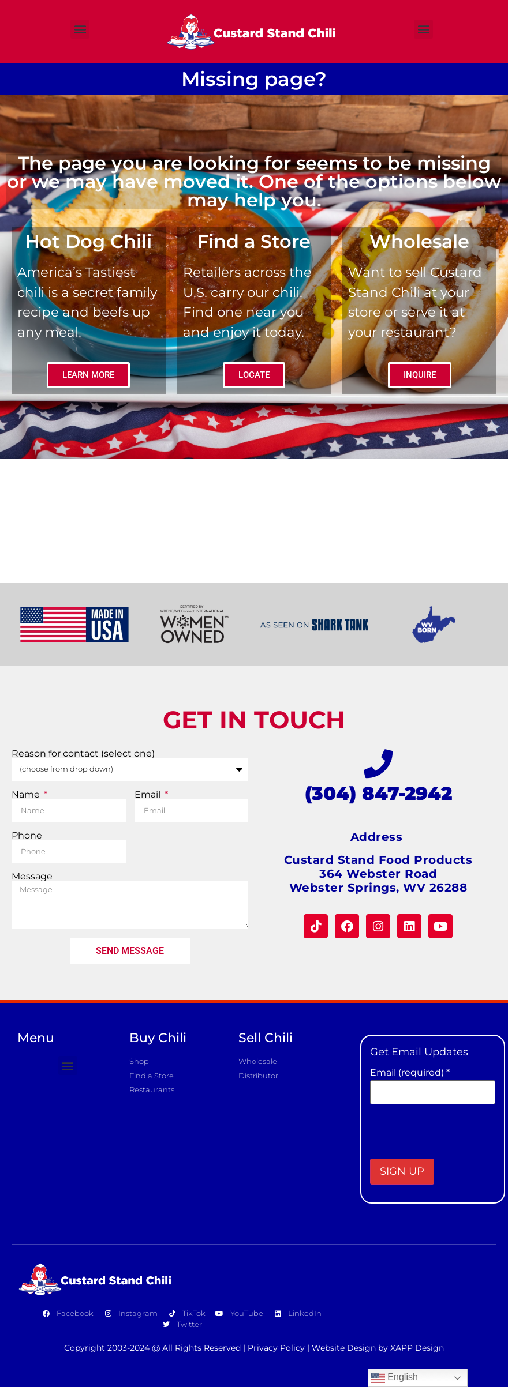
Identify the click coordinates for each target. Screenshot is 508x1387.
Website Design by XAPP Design (378, 1348)
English (394, 1378)
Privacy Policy (276, 1348)
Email (149, 794)
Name (27, 794)
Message (32, 876)
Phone (27, 835)
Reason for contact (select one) (83, 753)
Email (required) (410, 1072)
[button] (79, 29)
